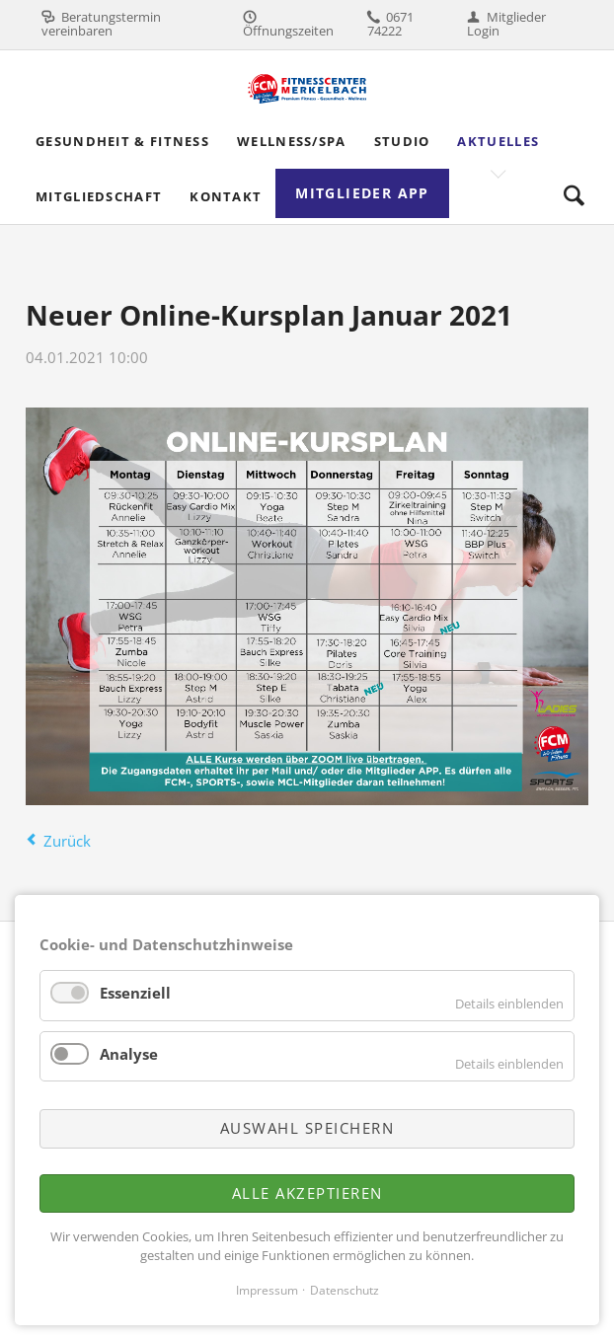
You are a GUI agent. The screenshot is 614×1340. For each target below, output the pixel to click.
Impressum (267, 1290)
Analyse (129, 1054)
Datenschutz (344, 1290)
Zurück (67, 841)
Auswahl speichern (307, 1128)
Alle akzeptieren (307, 1193)
